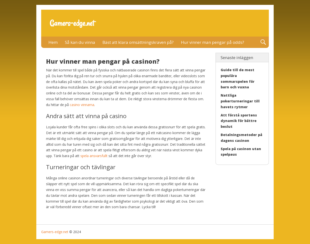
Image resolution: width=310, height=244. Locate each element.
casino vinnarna (82, 104)
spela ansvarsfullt (94, 155)
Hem (53, 42)
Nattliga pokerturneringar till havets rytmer (240, 101)
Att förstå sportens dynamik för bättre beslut (239, 121)
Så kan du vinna (80, 42)
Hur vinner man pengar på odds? (212, 42)
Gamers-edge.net (72, 23)
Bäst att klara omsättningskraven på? (138, 42)
